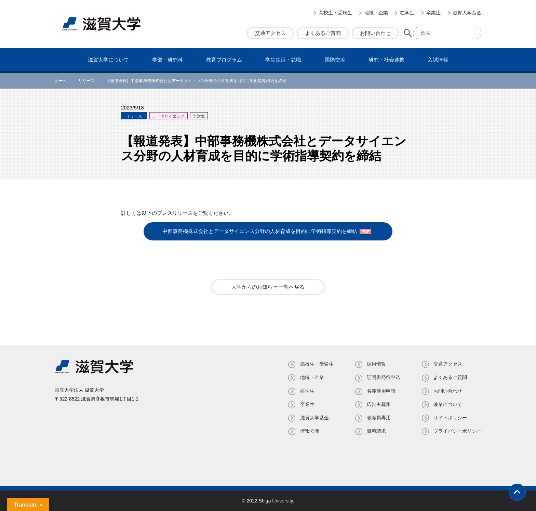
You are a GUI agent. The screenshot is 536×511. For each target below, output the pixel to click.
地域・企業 (376, 12)
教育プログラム (224, 60)
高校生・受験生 (335, 12)
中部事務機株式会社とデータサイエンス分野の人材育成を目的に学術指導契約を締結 (259, 231)
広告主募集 (378, 404)
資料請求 (376, 431)
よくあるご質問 (323, 33)
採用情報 (376, 364)
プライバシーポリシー (457, 431)
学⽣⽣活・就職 (283, 60)
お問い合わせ (375, 33)
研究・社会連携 (386, 60)
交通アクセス (270, 33)
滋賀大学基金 (467, 12)
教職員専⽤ (378, 417)
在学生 (407, 12)
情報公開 (309, 431)
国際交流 (335, 60)
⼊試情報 (438, 60)
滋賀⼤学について (108, 60)
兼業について (447, 404)
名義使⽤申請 (380, 390)
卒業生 (433, 12)
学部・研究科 (167, 60)
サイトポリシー (450, 417)
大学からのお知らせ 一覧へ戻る (268, 287)
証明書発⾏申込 (383, 377)
